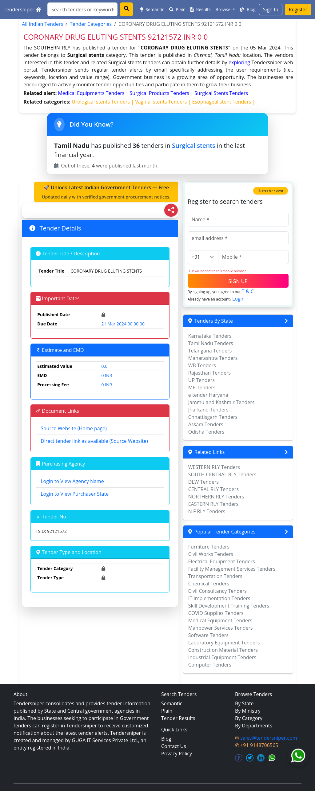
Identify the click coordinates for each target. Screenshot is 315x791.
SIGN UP (238, 281)
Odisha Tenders (206, 431)
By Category (248, 718)
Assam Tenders (205, 424)
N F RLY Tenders (206, 511)
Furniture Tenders (208, 546)
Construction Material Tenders (223, 650)
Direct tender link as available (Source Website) (94, 441)
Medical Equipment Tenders (220, 620)
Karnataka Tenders (210, 336)
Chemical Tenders (208, 583)
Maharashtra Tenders (213, 358)
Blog (247, 9)
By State (244, 703)
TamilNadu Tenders (210, 343)
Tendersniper (22, 9)
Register (298, 9)
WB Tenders (202, 365)
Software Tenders (208, 635)
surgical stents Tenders (221, 93)
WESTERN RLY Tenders (214, 467)
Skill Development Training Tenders (228, 605)
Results (200, 9)
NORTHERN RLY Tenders (216, 496)
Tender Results (178, 718)
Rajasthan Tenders (209, 372)
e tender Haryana (208, 395)
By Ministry (248, 710)
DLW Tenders (203, 481)
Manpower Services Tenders (220, 627)
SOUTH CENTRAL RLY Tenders (222, 474)
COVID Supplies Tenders (216, 613)
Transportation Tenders (215, 576)
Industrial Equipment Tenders (222, 657)
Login (238, 298)
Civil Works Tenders (210, 554)
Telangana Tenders (210, 350)
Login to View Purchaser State (75, 493)
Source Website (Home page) (74, 428)
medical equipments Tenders (92, 93)
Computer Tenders (209, 664)
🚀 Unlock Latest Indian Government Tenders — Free (106, 192)
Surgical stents (193, 145)
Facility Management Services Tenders (231, 568)
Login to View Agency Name (72, 481)
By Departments (253, 725)
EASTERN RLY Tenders (213, 504)
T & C (248, 291)
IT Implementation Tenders (219, 598)
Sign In (270, 9)
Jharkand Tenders (208, 409)
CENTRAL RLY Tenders (213, 489)
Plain (177, 9)
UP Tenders (201, 380)
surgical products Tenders (160, 93)
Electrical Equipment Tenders (221, 561)
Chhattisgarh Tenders (212, 417)
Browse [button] (224, 9)
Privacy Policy (176, 753)
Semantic (152, 9)
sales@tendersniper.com (268, 737)
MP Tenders (202, 387)
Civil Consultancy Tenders (217, 591)
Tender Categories (91, 24)
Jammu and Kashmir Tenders (221, 402)
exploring (239, 62)
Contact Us (173, 746)
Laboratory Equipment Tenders (224, 642)
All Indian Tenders (42, 24)
